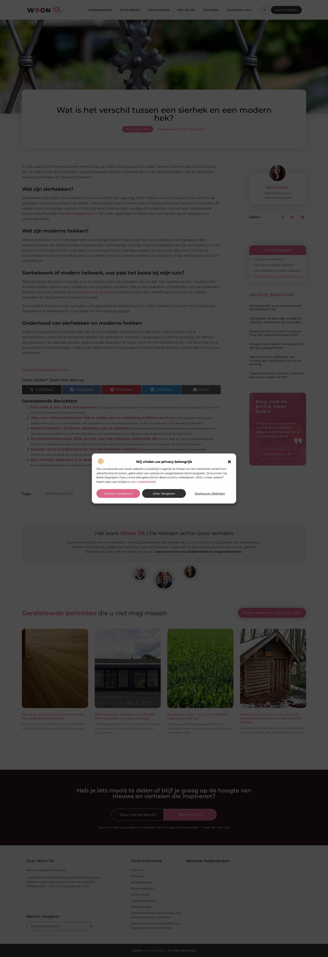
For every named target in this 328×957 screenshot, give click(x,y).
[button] (229, 462)
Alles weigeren (164, 493)
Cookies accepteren (118, 493)
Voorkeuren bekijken (210, 493)
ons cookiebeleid (143, 481)
